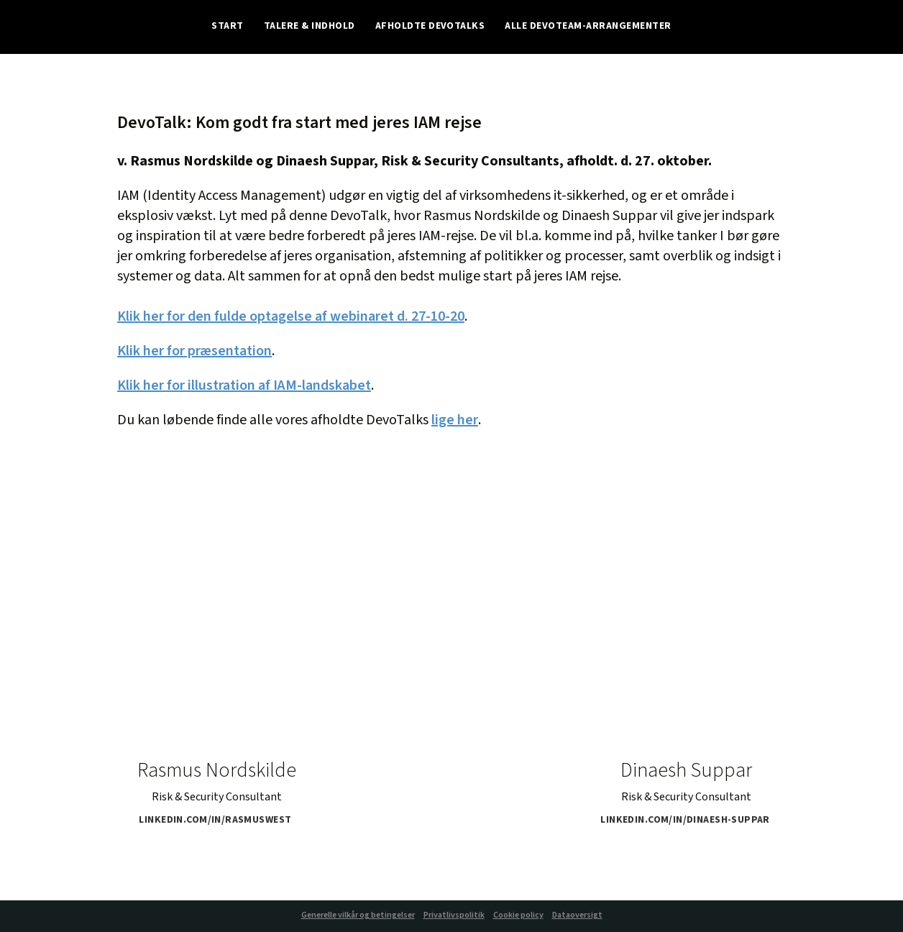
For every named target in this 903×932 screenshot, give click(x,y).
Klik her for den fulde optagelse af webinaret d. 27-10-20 (290, 316)
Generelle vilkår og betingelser (358, 915)
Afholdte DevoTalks (430, 27)
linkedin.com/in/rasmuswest (220, 820)
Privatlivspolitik (454, 915)
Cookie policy (518, 915)
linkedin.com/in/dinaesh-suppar (689, 820)
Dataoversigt (577, 915)
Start (227, 27)
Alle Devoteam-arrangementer (588, 27)
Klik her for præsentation (194, 351)
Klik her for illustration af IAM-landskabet (244, 385)
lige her (454, 420)
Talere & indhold (309, 27)
